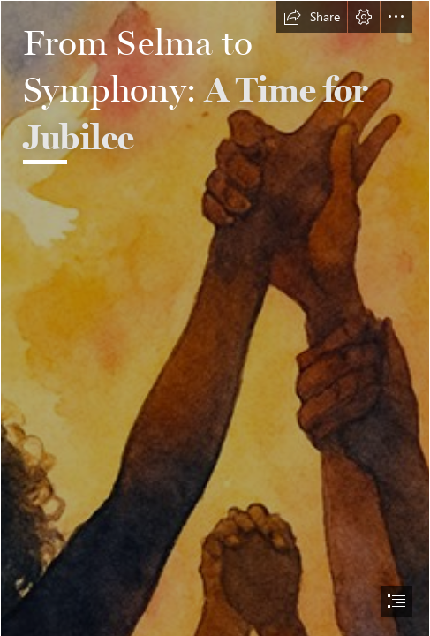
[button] (311, 17)
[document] (215, 318)
